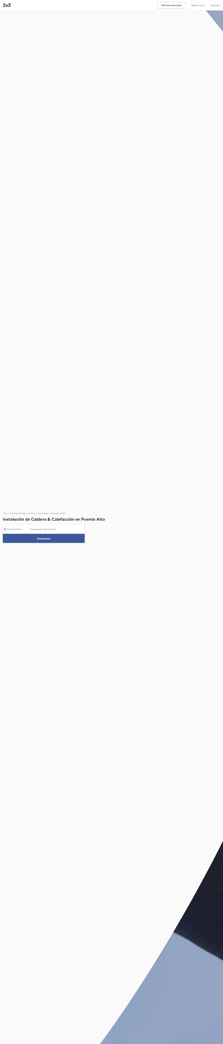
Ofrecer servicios (172, 5)
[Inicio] (6, 5)
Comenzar (44, 538)
